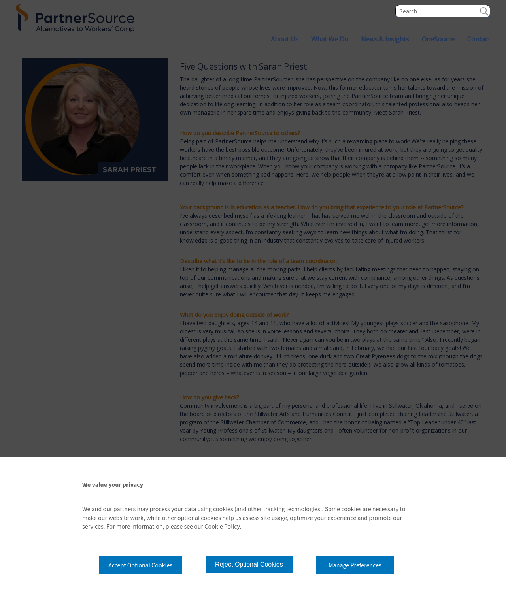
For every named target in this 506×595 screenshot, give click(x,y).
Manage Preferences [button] (355, 565)
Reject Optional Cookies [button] (249, 564)
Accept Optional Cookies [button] (140, 565)
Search (484, 11)
